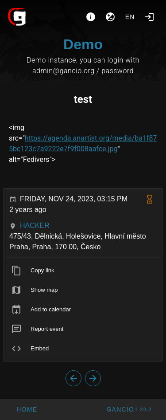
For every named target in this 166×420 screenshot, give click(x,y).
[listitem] (83, 270)
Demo (83, 44)
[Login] (149, 17)
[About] (90, 17)
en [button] (130, 16)
